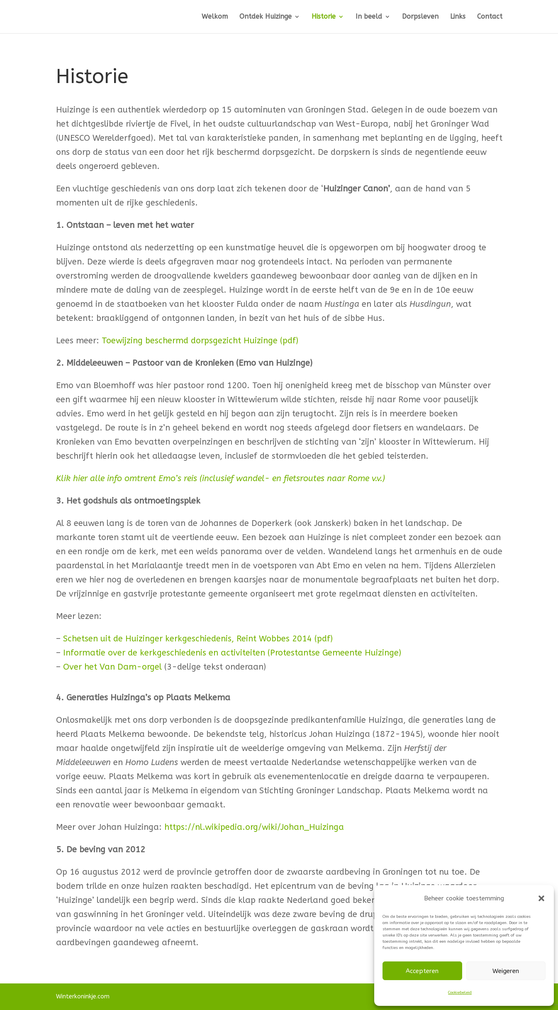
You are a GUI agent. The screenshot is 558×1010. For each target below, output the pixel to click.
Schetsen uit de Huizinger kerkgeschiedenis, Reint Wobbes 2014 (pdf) (198, 638)
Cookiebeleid (460, 992)
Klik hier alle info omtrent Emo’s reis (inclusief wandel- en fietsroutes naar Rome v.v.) (220, 478)
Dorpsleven (420, 17)
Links (457, 17)
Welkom (215, 17)
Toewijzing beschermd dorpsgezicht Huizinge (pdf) (200, 340)
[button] (541, 898)
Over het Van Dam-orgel (112, 667)
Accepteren (422, 971)
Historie (324, 17)
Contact (489, 17)
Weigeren (505, 971)
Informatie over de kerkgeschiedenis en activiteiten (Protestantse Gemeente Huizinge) (232, 653)
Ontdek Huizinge (265, 17)
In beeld (369, 17)
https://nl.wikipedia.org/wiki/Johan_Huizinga (254, 827)
